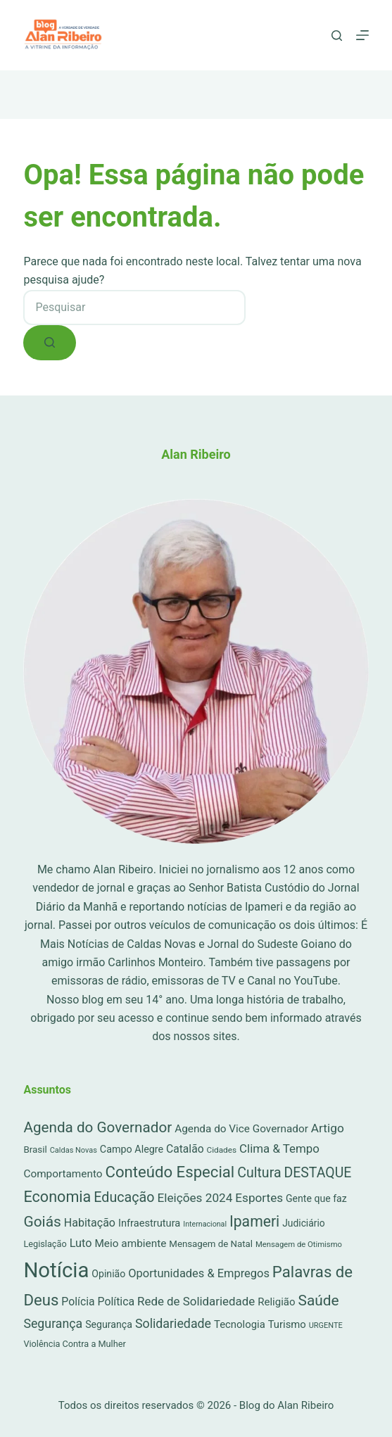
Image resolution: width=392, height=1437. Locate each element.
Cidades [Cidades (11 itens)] (222, 1150)
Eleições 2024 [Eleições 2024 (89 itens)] (194, 1198)
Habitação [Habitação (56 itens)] (89, 1222)
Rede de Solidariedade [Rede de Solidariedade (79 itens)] (196, 1301)
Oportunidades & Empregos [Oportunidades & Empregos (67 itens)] (199, 1273)
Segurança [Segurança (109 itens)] (52, 1324)
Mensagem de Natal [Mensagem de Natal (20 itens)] (211, 1244)
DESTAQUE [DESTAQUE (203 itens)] (317, 1173)
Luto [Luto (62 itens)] (81, 1243)
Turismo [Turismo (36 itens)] (287, 1324)
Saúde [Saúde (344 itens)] (318, 1300)
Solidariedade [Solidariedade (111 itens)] (173, 1323)
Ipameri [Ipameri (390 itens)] (254, 1221)
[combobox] (134, 307)
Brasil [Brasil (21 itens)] (34, 1149)
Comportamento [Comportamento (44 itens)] (62, 1173)
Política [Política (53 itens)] (116, 1301)
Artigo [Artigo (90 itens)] (327, 1128)
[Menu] (362, 35)
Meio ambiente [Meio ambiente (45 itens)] (130, 1243)
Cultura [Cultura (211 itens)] (259, 1173)
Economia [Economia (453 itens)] (57, 1196)
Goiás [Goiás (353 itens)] (42, 1221)
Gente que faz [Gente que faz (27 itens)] (316, 1198)
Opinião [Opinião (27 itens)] (108, 1273)
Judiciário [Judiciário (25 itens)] (303, 1223)
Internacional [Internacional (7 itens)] (205, 1224)
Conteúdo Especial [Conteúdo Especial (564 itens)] (169, 1172)
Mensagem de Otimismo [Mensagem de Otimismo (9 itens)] (298, 1244)
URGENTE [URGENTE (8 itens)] (326, 1325)
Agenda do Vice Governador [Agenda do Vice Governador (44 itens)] (241, 1128)
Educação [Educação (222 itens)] (124, 1197)
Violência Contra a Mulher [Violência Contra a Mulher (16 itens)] (74, 1343)
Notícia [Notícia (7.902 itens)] (56, 1270)
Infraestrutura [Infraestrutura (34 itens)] (149, 1223)
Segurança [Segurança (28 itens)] (108, 1324)
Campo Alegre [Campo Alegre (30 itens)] (131, 1149)
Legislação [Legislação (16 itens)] (44, 1244)
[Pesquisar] (336, 35)
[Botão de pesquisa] (49, 342)
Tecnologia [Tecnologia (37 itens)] (239, 1324)
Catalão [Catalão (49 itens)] (185, 1149)
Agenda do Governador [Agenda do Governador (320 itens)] (97, 1127)
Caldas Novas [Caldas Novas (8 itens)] (73, 1150)
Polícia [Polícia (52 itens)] (77, 1301)
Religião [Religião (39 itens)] (276, 1302)
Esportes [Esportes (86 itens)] (259, 1198)
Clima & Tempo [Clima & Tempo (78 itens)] (279, 1148)
